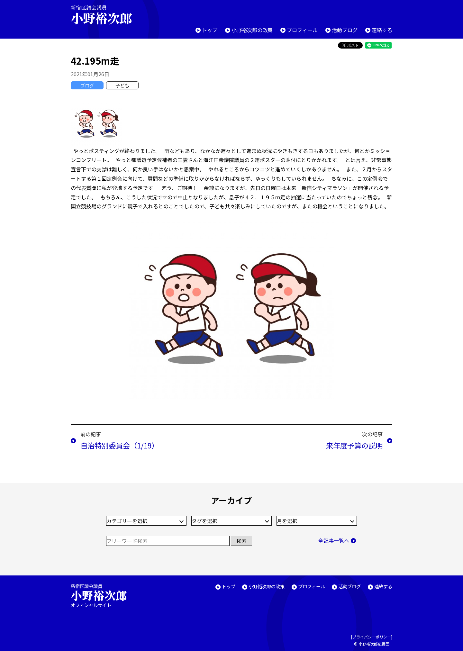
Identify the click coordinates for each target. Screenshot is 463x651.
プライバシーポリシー (371, 636)
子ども (122, 85)
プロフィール (302, 30)
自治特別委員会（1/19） (119, 445)
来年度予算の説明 (354, 445)
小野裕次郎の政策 (252, 30)
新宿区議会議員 (107, 14)
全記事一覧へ (333, 540)
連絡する (382, 30)
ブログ (87, 85)
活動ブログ (345, 30)
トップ (209, 30)
